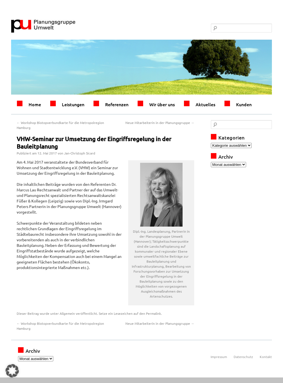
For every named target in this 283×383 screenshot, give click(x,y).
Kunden (244, 104)
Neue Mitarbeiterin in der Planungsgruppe (159, 122)
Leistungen (73, 104)
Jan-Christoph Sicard (79, 153)
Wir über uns (162, 104)
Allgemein (67, 313)
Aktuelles (205, 104)
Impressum (219, 356)
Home (35, 104)
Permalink (153, 313)
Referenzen (116, 104)
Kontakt (266, 356)
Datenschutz (243, 356)
